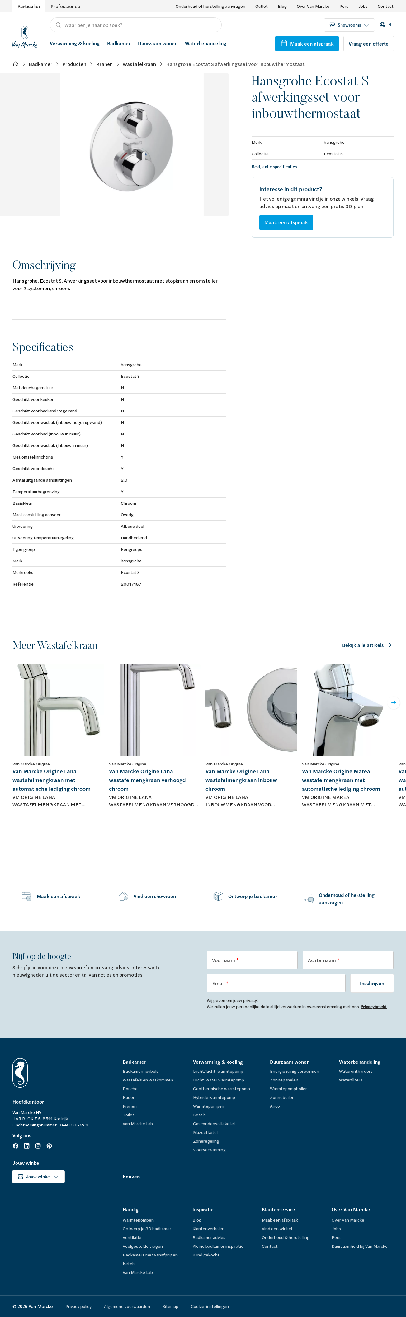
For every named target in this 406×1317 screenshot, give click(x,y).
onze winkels (344, 198)
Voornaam (224, 960)
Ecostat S (333, 154)
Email (219, 983)
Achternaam (322, 960)
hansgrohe (334, 142)
